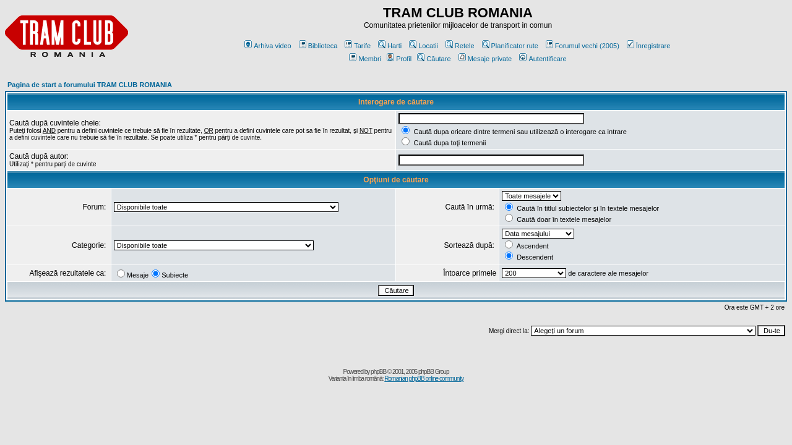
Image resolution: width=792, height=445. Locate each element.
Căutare (433, 58)
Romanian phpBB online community (423, 378)
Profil (399, 58)
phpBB (378, 371)
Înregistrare (649, 45)
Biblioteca (318, 45)
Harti (390, 45)
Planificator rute (510, 45)
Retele (460, 45)
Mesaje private (485, 58)
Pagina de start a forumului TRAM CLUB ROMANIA (89, 84)
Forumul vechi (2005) (582, 45)
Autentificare (542, 58)
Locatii (423, 45)
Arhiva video (267, 45)
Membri (365, 58)
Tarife (358, 45)
